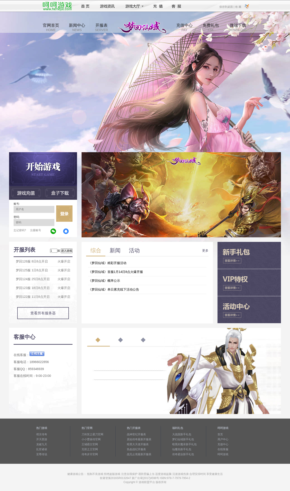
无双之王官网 (90, 449)
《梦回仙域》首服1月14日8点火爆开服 (115, 272)
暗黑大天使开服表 (138, 444)
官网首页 (51, 27)
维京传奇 (41, 434)
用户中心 (223, 439)
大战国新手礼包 (181, 434)
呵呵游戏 (223, 454)
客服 (177, 6)
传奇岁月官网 (90, 454)
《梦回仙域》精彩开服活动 (107, 263)
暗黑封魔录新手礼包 (184, 444)
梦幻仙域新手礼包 (183, 439)
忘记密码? (20, 230)
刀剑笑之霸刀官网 (92, 434)
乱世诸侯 (41, 449)
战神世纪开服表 (136, 434)
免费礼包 (211, 27)
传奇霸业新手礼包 (183, 454)
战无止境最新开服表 (139, 454)
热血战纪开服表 (136, 449)
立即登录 (64, 213)
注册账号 (35, 230)
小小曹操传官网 (91, 439)
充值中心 (184, 27)
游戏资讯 (107, 6)
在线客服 (223, 449)
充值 (158, 6)
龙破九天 (41, 444)
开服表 (101, 27)
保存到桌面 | (227, 6)
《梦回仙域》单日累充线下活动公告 (113, 289)
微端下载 (238, 27)
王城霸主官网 (90, 444)
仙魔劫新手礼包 (181, 449)
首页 (85, 6)
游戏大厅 (133, 6)
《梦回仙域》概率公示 (104, 280)
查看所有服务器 (43, 313)
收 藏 (238, 6)
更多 (205, 250)
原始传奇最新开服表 (139, 439)
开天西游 (41, 439)
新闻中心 (77, 27)
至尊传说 (41, 454)
